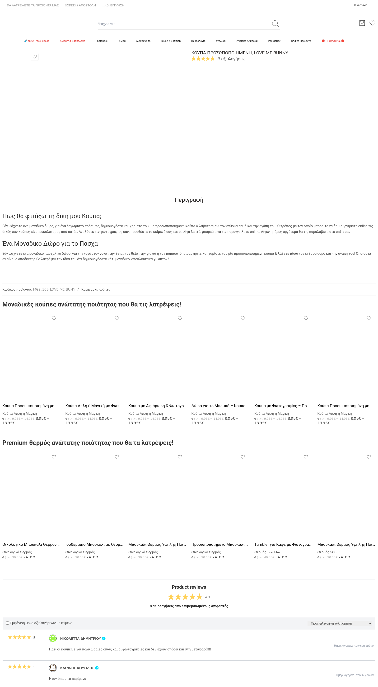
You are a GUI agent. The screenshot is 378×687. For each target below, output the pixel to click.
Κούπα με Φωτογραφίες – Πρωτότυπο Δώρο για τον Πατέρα (283, 406)
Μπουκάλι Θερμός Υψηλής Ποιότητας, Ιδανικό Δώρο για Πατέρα (346, 544)
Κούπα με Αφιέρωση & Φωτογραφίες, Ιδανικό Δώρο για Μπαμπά (157, 406)
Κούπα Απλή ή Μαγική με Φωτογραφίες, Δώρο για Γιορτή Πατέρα (94, 406)
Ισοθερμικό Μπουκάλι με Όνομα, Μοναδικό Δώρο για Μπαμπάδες (94, 544)
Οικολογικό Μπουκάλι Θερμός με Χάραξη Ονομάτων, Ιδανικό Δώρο (31, 544)
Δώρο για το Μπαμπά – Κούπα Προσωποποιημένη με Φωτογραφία (220, 406)
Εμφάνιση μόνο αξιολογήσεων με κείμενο (39, 623)
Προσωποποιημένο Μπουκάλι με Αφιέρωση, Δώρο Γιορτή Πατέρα (220, 544)
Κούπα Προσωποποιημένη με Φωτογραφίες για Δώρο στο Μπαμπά (346, 406)
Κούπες (104, 289)
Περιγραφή (189, 200)
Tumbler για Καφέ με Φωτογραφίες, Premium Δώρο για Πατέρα (283, 544)
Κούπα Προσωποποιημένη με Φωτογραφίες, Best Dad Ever (31, 406)
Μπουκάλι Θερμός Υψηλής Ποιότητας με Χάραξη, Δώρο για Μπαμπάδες (157, 544)
